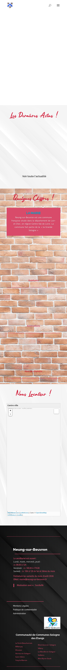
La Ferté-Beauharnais (23, 643)
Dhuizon (18, 650)
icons (26, 513)
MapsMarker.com (13, 513)
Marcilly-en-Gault (44, 658)
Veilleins (41, 655)
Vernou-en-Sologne (22, 653)
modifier (19, 515)
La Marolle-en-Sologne (46, 652)
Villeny (40, 648)
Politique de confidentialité (25, 610)
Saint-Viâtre (20, 657)
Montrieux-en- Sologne (47, 645)
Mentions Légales (21, 606)
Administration (19, 613)
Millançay (19, 646)
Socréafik (39, 585)
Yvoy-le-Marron (21, 660)
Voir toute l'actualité (34, 176)
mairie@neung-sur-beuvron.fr (33, 579)
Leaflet (22, 513)
